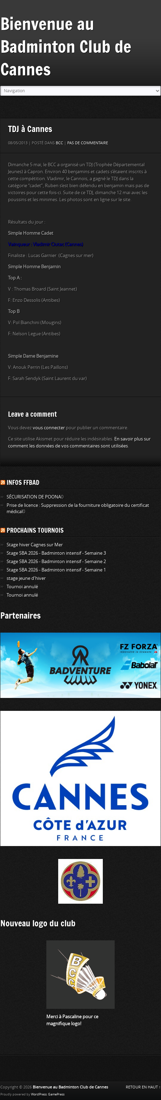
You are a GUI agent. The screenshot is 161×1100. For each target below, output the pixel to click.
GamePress (56, 1094)
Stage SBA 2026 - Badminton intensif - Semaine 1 (56, 570)
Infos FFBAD (23, 482)
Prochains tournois (35, 530)
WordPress (39, 1094)
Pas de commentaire (87, 143)
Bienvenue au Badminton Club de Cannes (65, 46)
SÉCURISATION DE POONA (34, 497)
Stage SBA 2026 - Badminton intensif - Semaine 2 (56, 561)
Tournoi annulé (22, 586)
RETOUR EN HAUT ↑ (143, 1087)
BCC (59, 143)
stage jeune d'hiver (26, 578)
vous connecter (49, 427)
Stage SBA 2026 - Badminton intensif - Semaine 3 (56, 553)
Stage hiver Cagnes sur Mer (35, 544)
